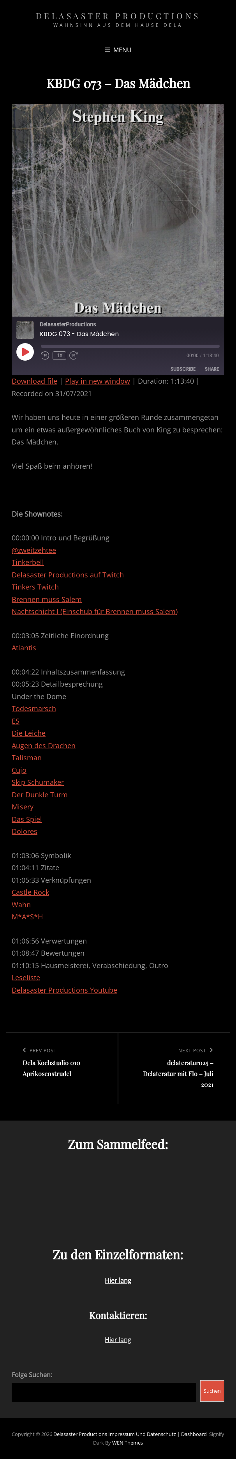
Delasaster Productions (118, 15)
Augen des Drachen (44, 745)
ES (15, 721)
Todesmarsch (34, 708)
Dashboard (194, 1434)
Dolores (24, 831)
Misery (22, 806)
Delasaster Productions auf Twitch (68, 574)
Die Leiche (29, 733)
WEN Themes (127, 1442)
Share (212, 369)
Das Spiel (27, 819)
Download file (34, 381)
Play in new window (97, 381)
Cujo (19, 770)
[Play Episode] (24, 351)
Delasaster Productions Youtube (64, 990)
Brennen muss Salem (47, 599)
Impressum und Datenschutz (142, 1434)
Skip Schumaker (38, 782)
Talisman (27, 757)
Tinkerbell (28, 562)
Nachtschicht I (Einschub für (59, 611)
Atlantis (24, 647)
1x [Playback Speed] (59, 355)
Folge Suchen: (32, 1374)
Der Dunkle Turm (40, 794)
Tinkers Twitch (35, 586)
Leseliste (26, 977)
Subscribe (183, 369)
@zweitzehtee (34, 550)
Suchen (212, 1390)
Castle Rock (30, 892)
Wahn (21, 904)
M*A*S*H (27, 916)
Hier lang (118, 1339)
